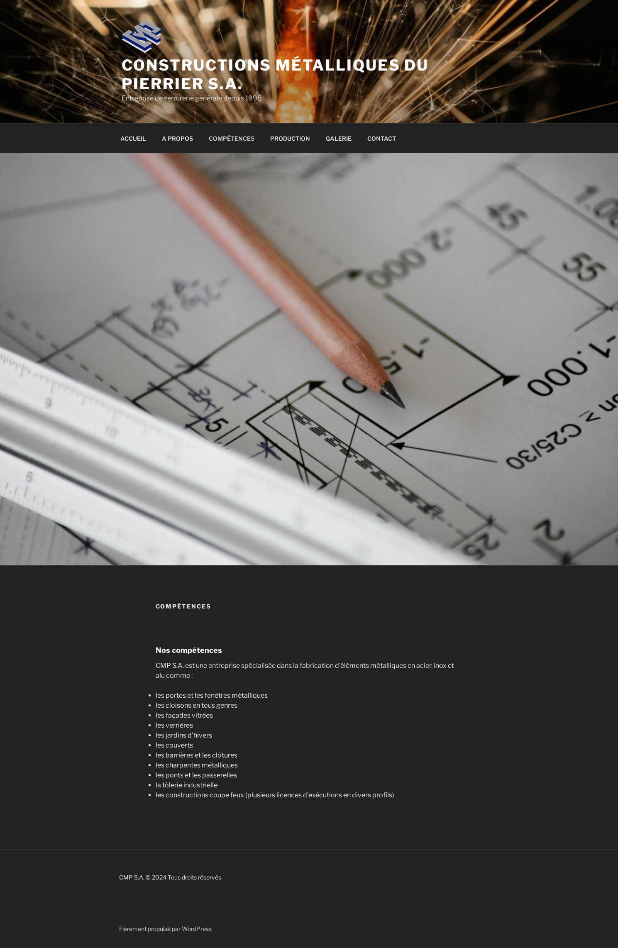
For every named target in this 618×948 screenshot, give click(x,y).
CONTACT (381, 138)
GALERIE (339, 138)
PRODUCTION (290, 138)
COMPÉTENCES (231, 138)
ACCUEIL (133, 138)
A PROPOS (177, 138)
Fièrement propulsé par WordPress (165, 928)
